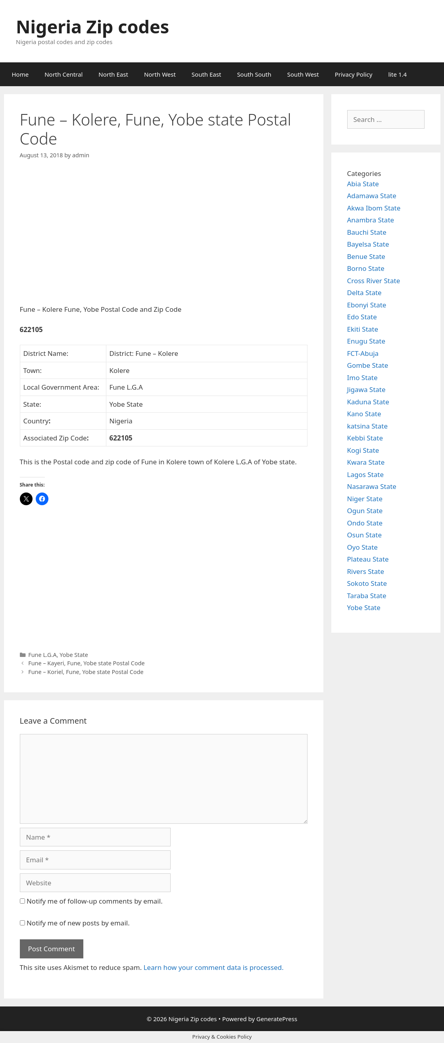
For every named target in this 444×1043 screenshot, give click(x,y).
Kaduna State (368, 401)
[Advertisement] (164, 238)
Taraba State (366, 595)
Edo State (362, 316)
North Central (63, 74)
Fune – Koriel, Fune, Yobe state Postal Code (86, 672)
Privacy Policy (354, 74)
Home (20, 74)
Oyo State (362, 547)
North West (160, 74)
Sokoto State (367, 583)
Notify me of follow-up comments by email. (95, 901)
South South (254, 74)
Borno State (365, 268)
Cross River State (373, 280)
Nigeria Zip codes (92, 26)
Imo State (362, 377)
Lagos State (365, 474)
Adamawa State (371, 195)
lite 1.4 (397, 74)
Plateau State (368, 559)
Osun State (364, 534)
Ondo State (365, 522)
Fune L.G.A (42, 655)
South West (303, 74)
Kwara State (366, 462)
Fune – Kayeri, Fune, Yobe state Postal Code (86, 663)
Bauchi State (366, 232)
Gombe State (367, 365)
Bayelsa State (368, 244)
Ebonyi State (366, 304)
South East (206, 74)
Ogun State (365, 510)
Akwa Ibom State (374, 207)
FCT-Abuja (363, 353)
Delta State (364, 292)
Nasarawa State (371, 486)
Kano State (364, 413)
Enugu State (366, 341)
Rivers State (365, 571)
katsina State (367, 426)
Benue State (366, 256)
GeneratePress (276, 1019)
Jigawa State (366, 389)
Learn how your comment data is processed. (214, 967)
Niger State (365, 498)
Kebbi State (365, 437)
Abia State (363, 183)
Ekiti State (363, 329)
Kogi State (363, 450)
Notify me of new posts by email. (78, 922)
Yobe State (74, 655)
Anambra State (370, 219)
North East (113, 74)
